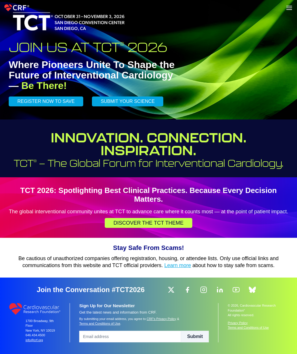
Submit (195, 336)
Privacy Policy (237, 323)
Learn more (177, 265)
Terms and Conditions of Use (99, 323)
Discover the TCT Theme (148, 223)
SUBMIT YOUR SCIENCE (128, 101)
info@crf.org (34, 340)
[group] (171, 290)
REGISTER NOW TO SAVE (46, 101)
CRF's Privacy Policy (161, 319)
